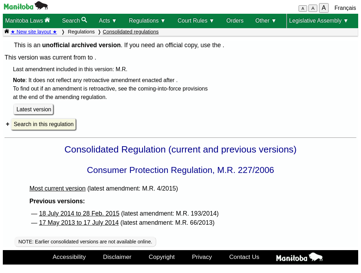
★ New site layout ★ (34, 32)
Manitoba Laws (27, 20)
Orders (235, 21)
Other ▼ (265, 21)
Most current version (57, 188)
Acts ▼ (108, 21)
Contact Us (244, 256)
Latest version (34, 109)
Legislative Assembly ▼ (319, 21)
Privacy (202, 256)
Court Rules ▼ (196, 21)
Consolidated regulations (131, 32)
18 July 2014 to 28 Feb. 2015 (79, 213)
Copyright (162, 256)
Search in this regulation (44, 124)
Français (345, 8)
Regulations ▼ (147, 21)
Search (74, 20)
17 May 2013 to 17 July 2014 (79, 222)
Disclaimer (117, 256)
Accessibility (69, 256)
